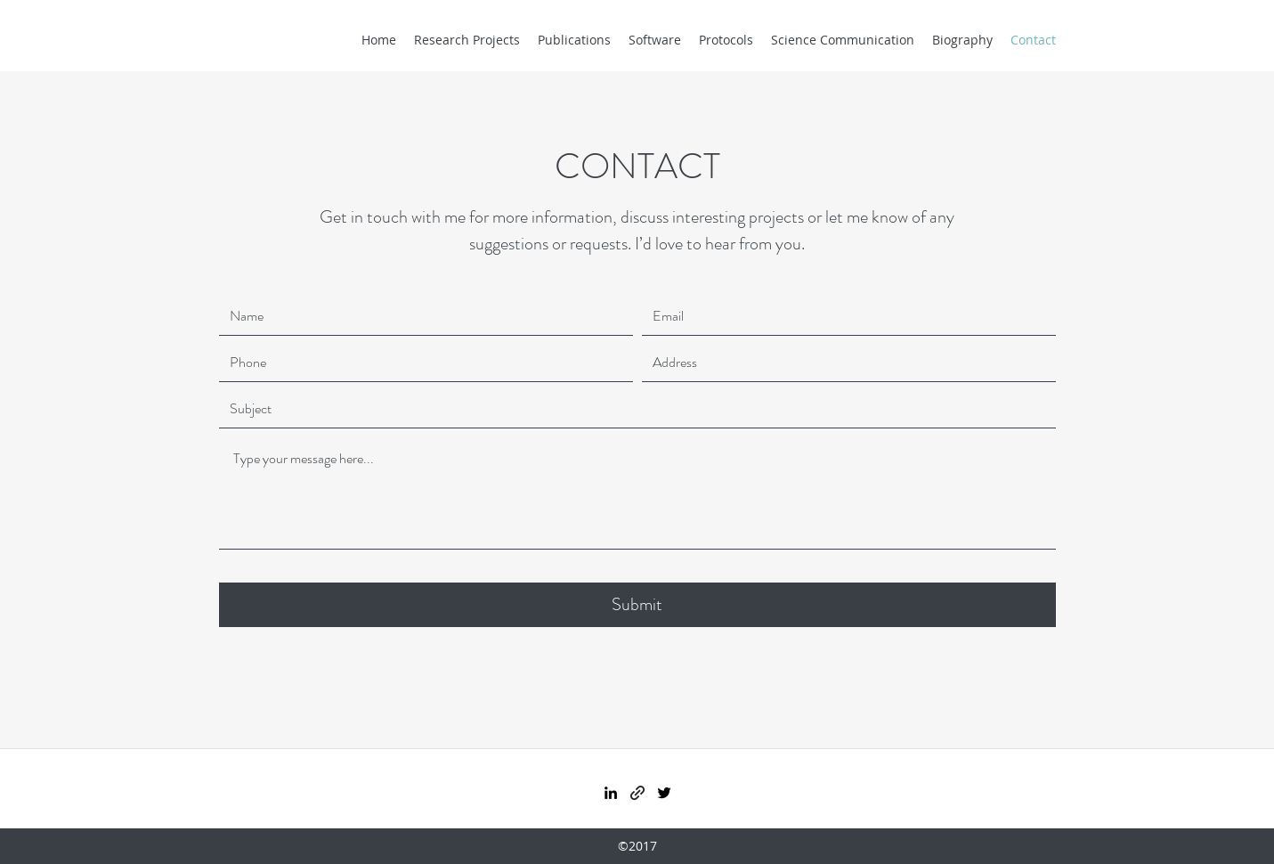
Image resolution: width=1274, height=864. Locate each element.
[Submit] (637, 605)
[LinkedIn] (611, 793)
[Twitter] (664, 793)
